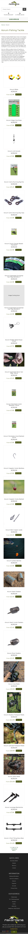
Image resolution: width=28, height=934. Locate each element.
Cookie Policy (14, 928)
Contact (14, 867)
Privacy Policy (14, 888)
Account (14, 885)
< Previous (14, 849)
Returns (14, 881)
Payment (14, 883)
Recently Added (14, 860)
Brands (3, 25)
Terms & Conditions (14, 878)
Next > (14, 850)
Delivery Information (14, 876)
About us (14, 865)
